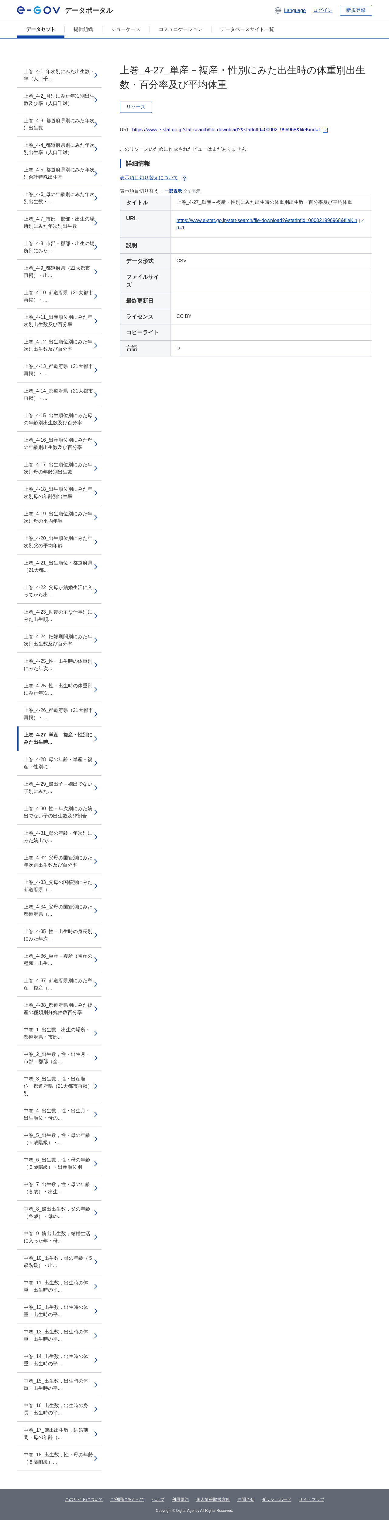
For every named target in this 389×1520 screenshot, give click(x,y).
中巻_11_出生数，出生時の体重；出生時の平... (56, 1286)
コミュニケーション (180, 29)
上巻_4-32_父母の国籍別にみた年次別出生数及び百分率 (58, 861)
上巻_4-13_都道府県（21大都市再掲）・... (58, 370)
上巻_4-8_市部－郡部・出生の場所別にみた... (59, 247)
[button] (290, 10)
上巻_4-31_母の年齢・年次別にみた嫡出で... (58, 837)
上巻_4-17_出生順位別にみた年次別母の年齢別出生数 (58, 468)
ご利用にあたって (127, 1499)
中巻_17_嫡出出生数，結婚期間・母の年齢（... (56, 1433)
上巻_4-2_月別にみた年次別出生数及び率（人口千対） (59, 99)
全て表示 (191, 191)
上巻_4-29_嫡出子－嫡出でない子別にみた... (58, 787)
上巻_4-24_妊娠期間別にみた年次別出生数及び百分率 (58, 640)
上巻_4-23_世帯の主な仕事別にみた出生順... (58, 615)
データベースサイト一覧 (247, 29)
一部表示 (173, 191)
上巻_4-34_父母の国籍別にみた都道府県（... (58, 910)
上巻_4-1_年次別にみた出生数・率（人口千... (59, 75)
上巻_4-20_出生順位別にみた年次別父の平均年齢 (58, 542)
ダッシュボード (276, 1499)
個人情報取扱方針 (213, 1499)
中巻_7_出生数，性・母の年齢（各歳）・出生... (57, 1188)
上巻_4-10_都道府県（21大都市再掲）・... (58, 296)
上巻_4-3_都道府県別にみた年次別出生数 (59, 124)
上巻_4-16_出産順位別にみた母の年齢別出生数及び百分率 (58, 443)
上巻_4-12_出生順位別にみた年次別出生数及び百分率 (58, 345)
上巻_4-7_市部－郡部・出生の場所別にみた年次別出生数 (59, 222)
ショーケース (125, 29)
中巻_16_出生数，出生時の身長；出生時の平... (56, 1409)
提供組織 (83, 29)
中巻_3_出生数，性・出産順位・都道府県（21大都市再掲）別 (58, 1086)
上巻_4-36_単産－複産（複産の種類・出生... (58, 959)
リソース (136, 107)
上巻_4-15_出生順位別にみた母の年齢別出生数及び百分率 (58, 419)
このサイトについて (84, 1499)
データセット (40, 29)
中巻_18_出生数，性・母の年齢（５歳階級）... (58, 1458)
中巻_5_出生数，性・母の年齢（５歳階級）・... (57, 1139)
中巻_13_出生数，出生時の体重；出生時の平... (56, 1335)
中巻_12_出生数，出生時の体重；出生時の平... (56, 1311)
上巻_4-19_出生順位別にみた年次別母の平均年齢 (58, 517)
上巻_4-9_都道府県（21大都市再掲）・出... (57, 271)
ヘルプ (158, 1499)
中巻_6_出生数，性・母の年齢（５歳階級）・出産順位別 (57, 1163)
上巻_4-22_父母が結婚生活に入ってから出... (58, 591)
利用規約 (180, 1499)
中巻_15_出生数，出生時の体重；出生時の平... (56, 1384)
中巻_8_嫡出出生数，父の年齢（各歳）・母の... (57, 1212)
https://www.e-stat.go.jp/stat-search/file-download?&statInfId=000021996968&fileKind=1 (226, 129)
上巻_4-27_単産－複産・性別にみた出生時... (58, 738)
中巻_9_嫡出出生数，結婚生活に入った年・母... (57, 1237)
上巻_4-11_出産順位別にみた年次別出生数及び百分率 (58, 321)
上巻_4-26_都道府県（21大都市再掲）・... (58, 714)
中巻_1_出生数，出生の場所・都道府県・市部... (57, 1033)
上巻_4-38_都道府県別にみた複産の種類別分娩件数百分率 (58, 1009)
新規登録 (356, 10)
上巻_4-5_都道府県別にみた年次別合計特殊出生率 (59, 173)
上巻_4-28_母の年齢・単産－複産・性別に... (58, 763)
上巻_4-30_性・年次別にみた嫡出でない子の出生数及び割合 (58, 812)
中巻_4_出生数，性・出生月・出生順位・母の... (57, 1114)
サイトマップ (311, 1499)
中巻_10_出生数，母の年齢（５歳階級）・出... (58, 1261)
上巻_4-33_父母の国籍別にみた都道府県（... (58, 886)
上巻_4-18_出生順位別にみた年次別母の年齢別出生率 (58, 493)
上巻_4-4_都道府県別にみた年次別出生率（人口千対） (59, 149)
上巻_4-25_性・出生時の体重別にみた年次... (58, 665)
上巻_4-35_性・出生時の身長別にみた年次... (58, 935)
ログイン (322, 10)
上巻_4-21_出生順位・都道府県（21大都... (58, 566)
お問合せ (245, 1499)
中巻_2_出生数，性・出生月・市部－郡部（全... (57, 1058)
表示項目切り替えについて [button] (154, 177)
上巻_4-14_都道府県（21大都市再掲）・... (58, 394)
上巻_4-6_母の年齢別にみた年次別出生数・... (59, 198)
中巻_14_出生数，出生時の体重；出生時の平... (56, 1360)
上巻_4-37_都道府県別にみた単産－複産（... (58, 984)
